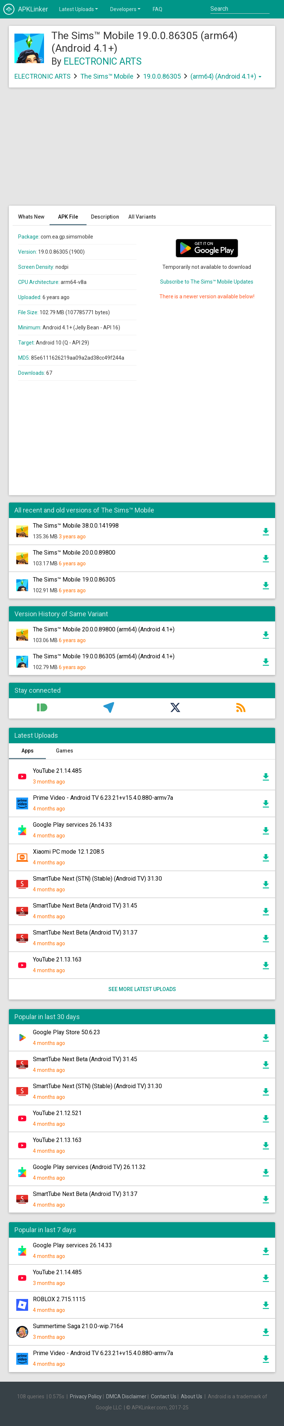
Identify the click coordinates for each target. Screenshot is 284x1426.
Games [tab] (64, 751)
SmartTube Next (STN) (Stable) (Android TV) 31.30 (97, 878)
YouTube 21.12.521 (57, 1113)
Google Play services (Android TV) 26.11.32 (89, 1166)
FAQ (157, 9)
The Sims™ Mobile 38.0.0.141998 (76, 525)
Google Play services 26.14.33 (72, 824)
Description (105, 217)
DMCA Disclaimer (126, 1396)
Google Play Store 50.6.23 (66, 1032)
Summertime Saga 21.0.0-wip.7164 (78, 1326)
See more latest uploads (142, 989)
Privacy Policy (86, 1396)
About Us (191, 1396)
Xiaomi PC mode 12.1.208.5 (68, 851)
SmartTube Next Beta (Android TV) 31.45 (85, 905)
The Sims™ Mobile (106, 76)
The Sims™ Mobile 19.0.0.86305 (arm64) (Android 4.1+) (104, 656)
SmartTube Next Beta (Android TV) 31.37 (85, 932)
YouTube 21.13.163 (57, 959)
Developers (126, 9)
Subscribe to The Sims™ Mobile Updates (206, 282)
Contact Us (163, 1396)
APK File (68, 217)
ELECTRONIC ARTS (103, 61)
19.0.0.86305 (162, 76)
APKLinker (25, 9)
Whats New (31, 217)
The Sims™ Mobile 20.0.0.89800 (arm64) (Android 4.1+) (104, 629)
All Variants (142, 217)
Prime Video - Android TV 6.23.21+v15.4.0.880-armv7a (103, 797)
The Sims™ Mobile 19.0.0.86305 (74, 579)
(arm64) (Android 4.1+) (225, 76)
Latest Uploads (79, 9)
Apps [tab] (27, 751)
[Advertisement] (142, 150)
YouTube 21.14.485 (57, 770)
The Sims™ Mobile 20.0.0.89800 (74, 552)
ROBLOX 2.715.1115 (59, 1299)
